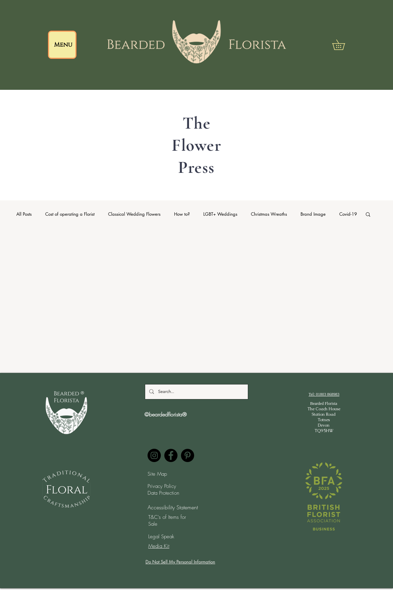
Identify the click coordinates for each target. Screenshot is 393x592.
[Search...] (196, 391)
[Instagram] (154, 455)
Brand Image (313, 214)
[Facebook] (170, 455)
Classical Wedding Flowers (134, 214)
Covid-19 (348, 214)
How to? (182, 214)
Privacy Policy (162, 486)
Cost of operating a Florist (70, 214)
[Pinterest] (187, 455)
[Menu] (62, 45)
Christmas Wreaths (269, 214)
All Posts (24, 214)
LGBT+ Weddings (220, 214)
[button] (343, 44)
